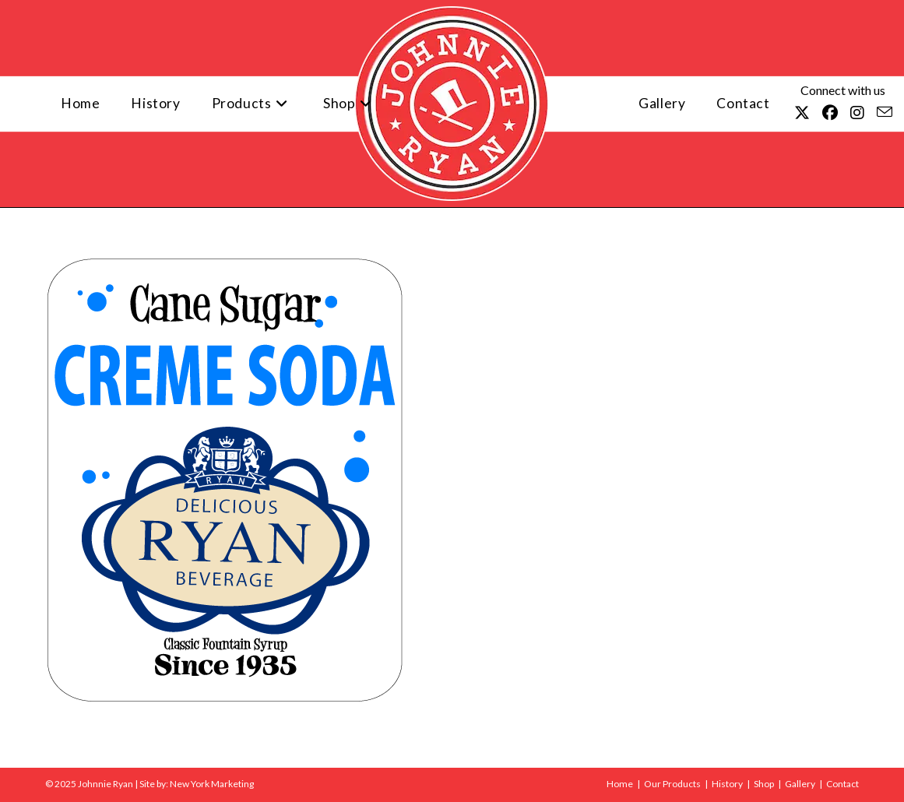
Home (620, 784)
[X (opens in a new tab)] (802, 112)
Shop (764, 784)
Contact (842, 784)
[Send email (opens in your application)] (885, 112)
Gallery (800, 784)
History (727, 784)
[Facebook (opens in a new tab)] (830, 112)
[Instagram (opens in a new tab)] (857, 112)
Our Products (672, 784)
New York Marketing (212, 784)
